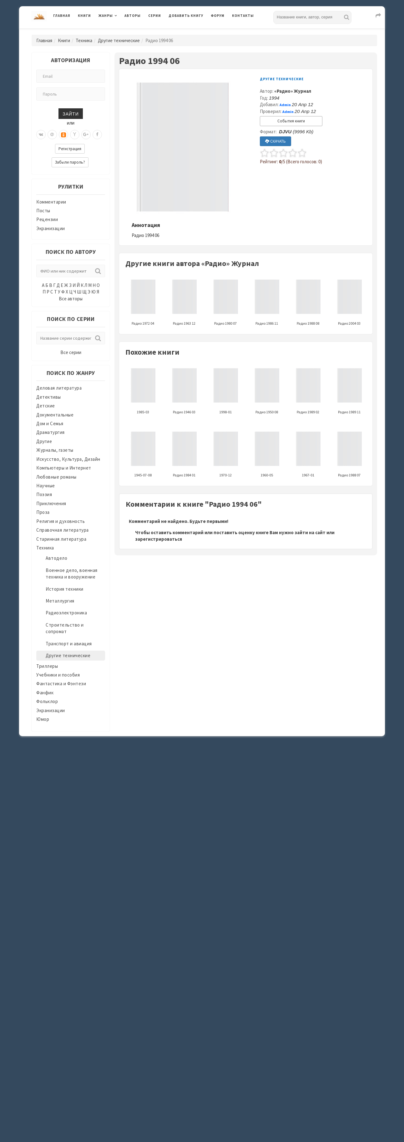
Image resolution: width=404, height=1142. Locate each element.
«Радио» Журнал (292, 91)
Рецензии (47, 219)
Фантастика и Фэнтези (61, 684)
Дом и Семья (49, 423)
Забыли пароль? (70, 162)
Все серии (70, 352)
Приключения (51, 503)
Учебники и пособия (58, 675)
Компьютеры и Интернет (63, 468)
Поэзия (44, 494)
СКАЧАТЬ (275, 141)
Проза (43, 512)
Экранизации (50, 228)
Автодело (56, 558)
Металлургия (60, 601)
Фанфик (44, 693)
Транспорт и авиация (69, 644)
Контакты (243, 15)
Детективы (48, 397)
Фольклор (47, 701)
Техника (84, 40)
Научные (45, 486)
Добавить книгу (186, 15)
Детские (45, 406)
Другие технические (119, 40)
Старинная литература (61, 539)
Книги (84, 15)
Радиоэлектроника (66, 613)
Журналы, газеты (54, 450)
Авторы (132, 15)
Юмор (42, 719)
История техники (64, 589)
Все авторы (71, 299)
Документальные (54, 415)
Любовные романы (56, 477)
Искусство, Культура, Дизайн (68, 459)
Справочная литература (62, 530)
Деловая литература (59, 388)
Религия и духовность (60, 521)
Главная (61, 15)
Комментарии (51, 202)
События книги (291, 121)
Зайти (70, 113)
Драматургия (50, 432)
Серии (154, 15)
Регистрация (69, 148)
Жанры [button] (105, 15)
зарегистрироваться (158, 539)
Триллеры (47, 666)
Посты (43, 211)
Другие (44, 441)
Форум (218, 15)
